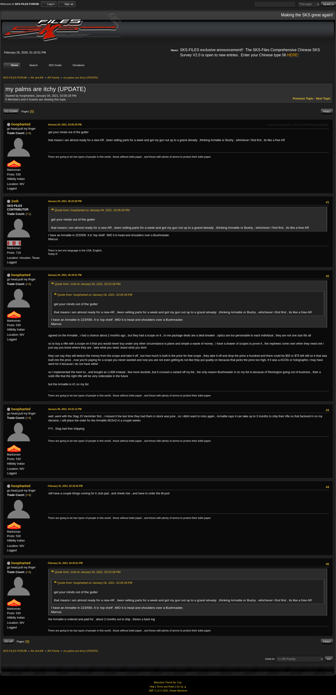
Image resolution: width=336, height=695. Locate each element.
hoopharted (20, 124)
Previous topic (303, 98)
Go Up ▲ (181, 686)
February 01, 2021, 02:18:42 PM (65, 486)
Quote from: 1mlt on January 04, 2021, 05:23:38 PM (87, 284)
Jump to (269, 658)
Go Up (8, 641)
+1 (28, 214)
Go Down (11, 111)
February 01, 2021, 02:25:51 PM (65, 563)
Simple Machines (178, 690)
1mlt (14, 201)
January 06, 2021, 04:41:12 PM (65, 409)
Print (327, 111)
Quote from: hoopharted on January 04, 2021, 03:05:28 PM (92, 210)
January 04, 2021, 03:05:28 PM (65, 124)
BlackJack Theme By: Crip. (168, 682)
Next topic (323, 98)
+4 (28, 133)
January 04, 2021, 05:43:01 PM (65, 275)
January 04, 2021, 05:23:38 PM (65, 201)
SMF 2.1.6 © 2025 (158, 690)
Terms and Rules (166, 686)
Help (152, 686)
